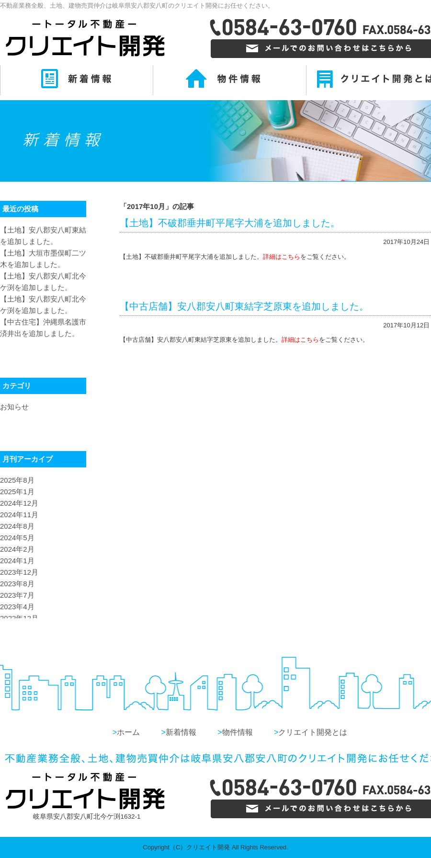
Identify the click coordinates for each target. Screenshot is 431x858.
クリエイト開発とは (310, 732)
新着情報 (178, 732)
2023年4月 (17, 607)
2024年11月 (19, 514)
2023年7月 (17, 595)
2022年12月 (19, 618)
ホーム (126, 732)
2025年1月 (17, 491)
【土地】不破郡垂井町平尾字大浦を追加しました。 (230, 223)
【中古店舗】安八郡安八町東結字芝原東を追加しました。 (244, 306)
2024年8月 (17, 526)
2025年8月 (17, 480)
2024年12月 (19, 503)
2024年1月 (17, 561)
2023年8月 (17, 584)
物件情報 (234, 732)
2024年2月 (17, 549)
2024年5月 (17, 537)
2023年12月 (19, 572)
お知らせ (14, 407)
